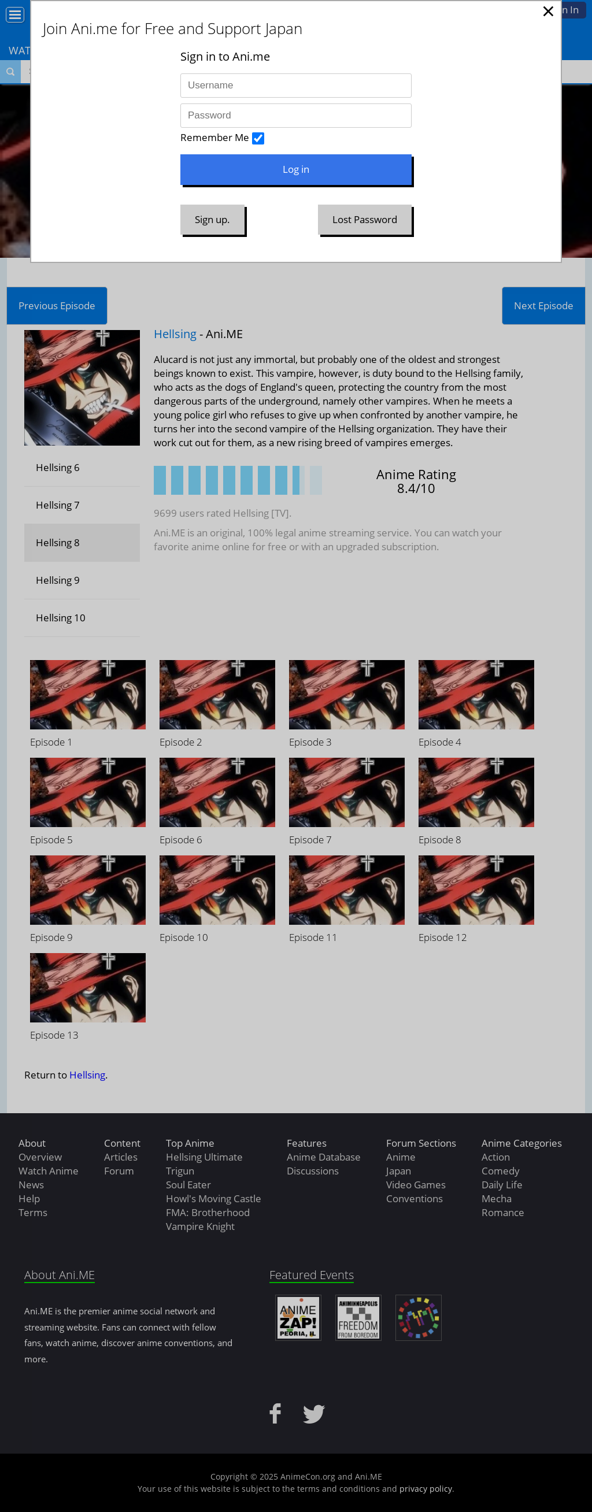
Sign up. (212, 219)
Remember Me (214, 137)
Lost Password (364, 219)
